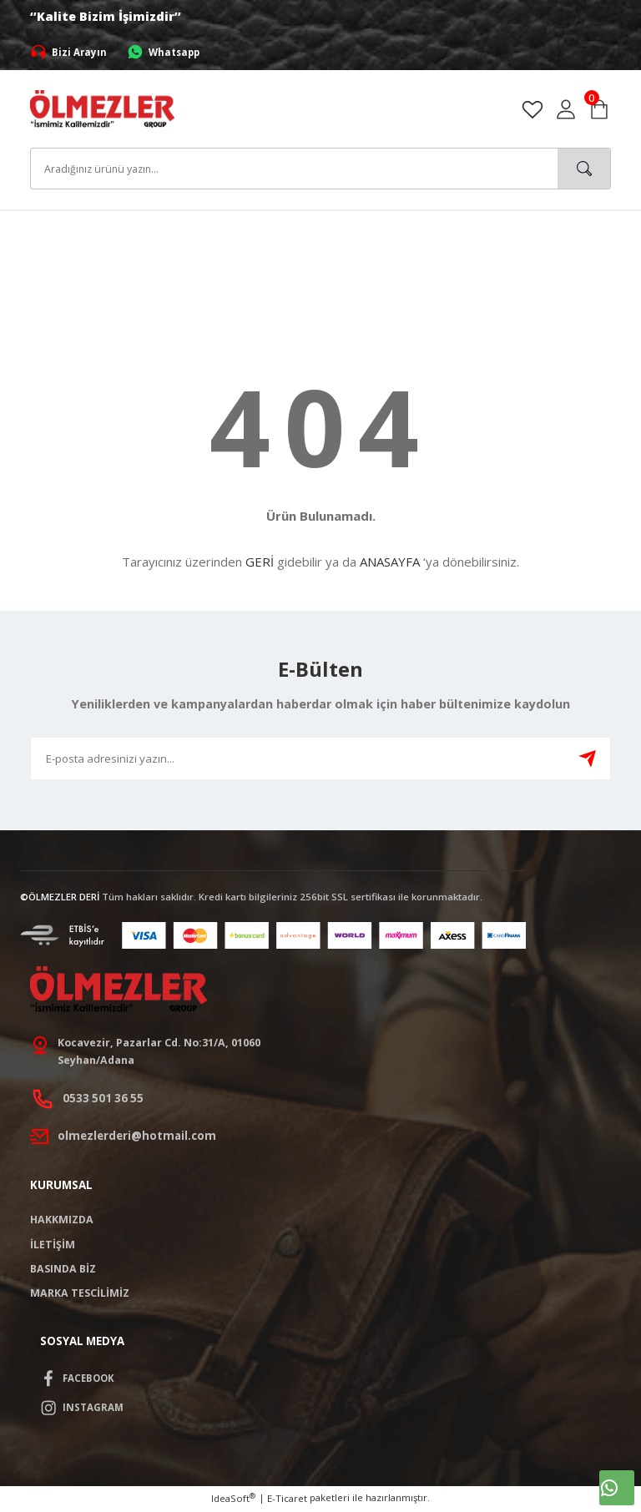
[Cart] (599, 109)
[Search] (320, 168)
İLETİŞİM (52, 1245)
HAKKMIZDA (61, 1221)
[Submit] (587, 758)
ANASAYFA (390, 561)
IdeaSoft (233, 1500)
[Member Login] (566, 109)
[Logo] (102, 108)
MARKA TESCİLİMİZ (79, 1295)
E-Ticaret (287, 1500)
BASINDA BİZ (63, 1270)
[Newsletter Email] (320, 758)
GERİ (259, 561)
